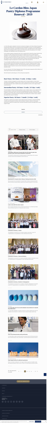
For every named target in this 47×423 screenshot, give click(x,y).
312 (35, 371)
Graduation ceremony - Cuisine (14, 231)
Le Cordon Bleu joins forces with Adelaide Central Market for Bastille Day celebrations (23, 309)
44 (27, 371)
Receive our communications (23, 381)
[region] (23, 421)
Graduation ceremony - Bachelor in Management (18, 282)
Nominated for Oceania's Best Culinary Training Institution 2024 (22, 179)
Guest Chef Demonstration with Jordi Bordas (18, 335)
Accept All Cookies (38, 421)
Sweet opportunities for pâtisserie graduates (18, 360)
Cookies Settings (31, 421)
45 (29, 371)
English (27, 3)
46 (31, 371)
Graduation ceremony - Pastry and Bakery (17, 256)
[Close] (46, 421)
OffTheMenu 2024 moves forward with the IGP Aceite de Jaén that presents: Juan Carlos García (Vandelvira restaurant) (22, 153)
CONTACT (23, 112)
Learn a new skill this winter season (16, 205)
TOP (45, 374)
